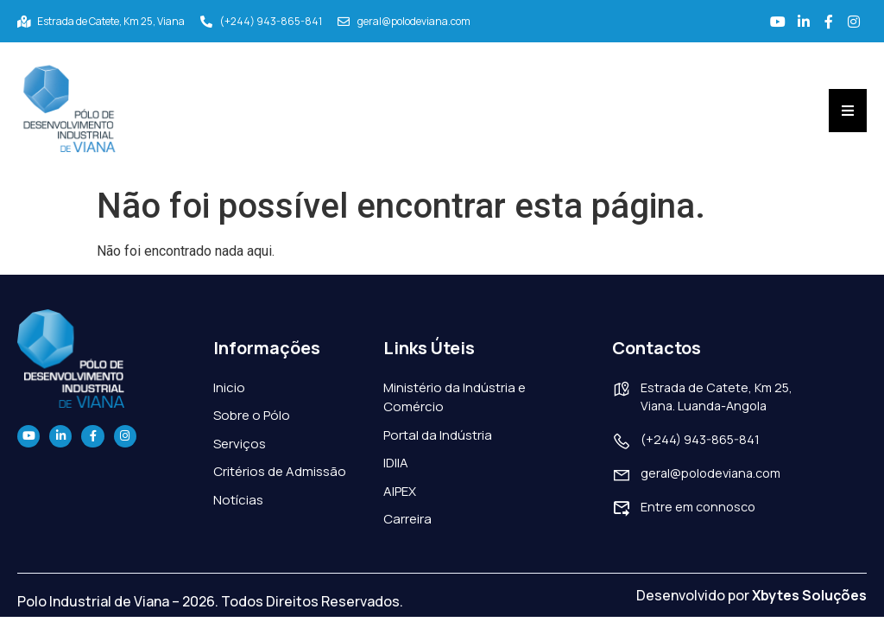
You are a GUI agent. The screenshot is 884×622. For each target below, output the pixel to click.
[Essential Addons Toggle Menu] (848, 108)
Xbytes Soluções (809, 591)
